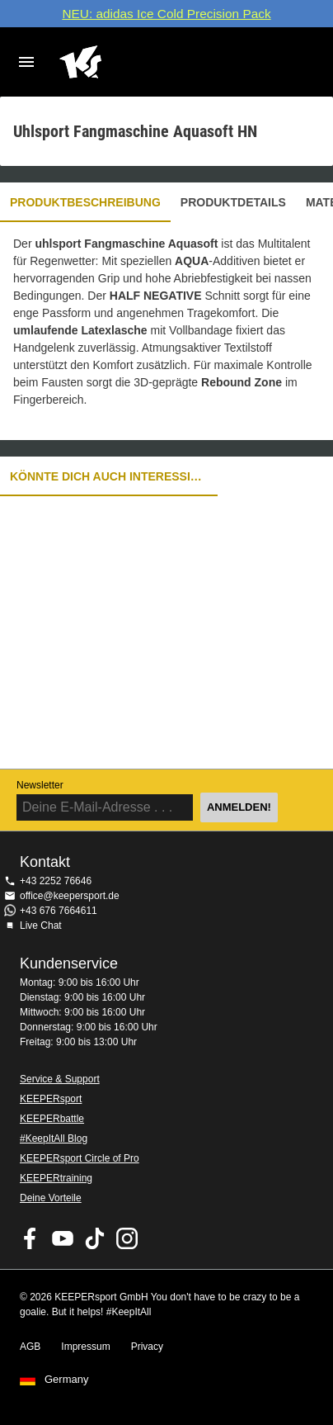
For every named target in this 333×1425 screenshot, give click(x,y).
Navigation (26, 62)
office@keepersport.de (70, 896)
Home (153, 61)
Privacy (147, 1346)
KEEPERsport (51, 1099)
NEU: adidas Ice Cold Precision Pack (166, 14)
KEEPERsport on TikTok (95, 1238)
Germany (66, 1379)
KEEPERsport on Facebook (30, 1238)
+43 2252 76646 (55, 881)
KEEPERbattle (52, 1118)
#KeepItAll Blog (53, 1138)
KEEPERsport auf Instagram (127, 1238)
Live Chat (41, 925)
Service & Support (60, 1079)
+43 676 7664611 (58, 910)
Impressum (85, 1346)
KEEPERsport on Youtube (62, 1238)
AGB (30, 1346)
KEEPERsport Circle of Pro (79, 1158)
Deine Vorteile (51, 1198)
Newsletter (39, 785)
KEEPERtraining (56, 1178)
